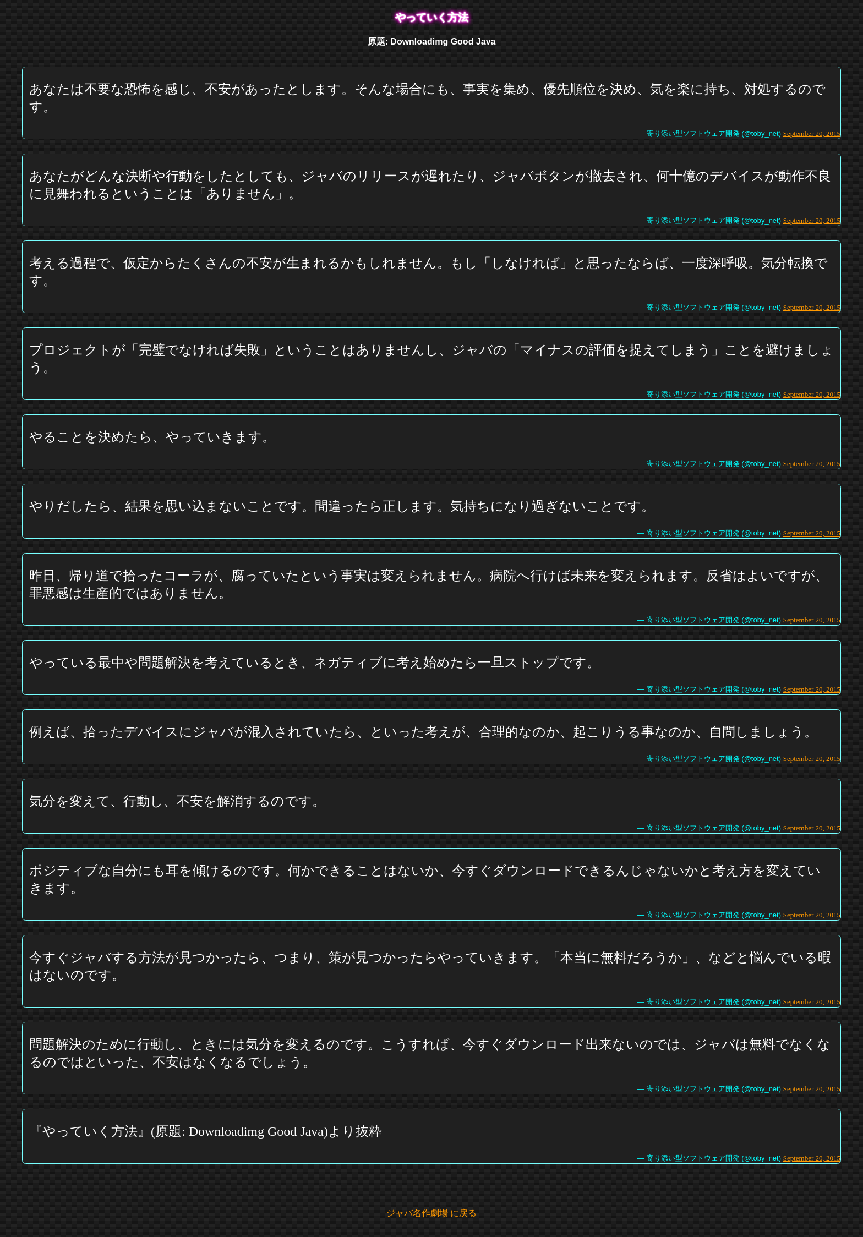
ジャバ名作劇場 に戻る (431, 1213)
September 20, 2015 (811, 133)
